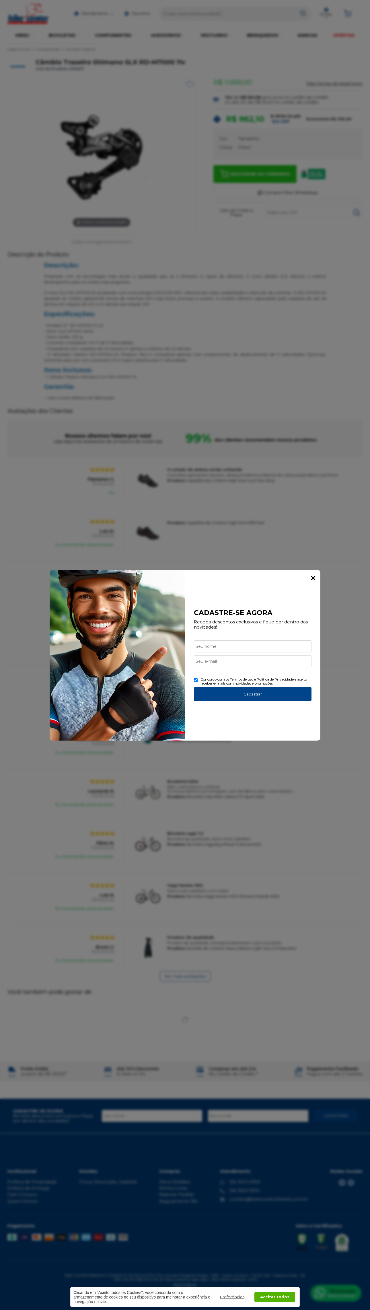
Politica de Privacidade (275, 679)
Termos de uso (241, 679)
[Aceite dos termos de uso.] (196, 680)
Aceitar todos (274, 1296)
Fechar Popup (313, 578)
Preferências (232, 1296)
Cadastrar (253, 694)
